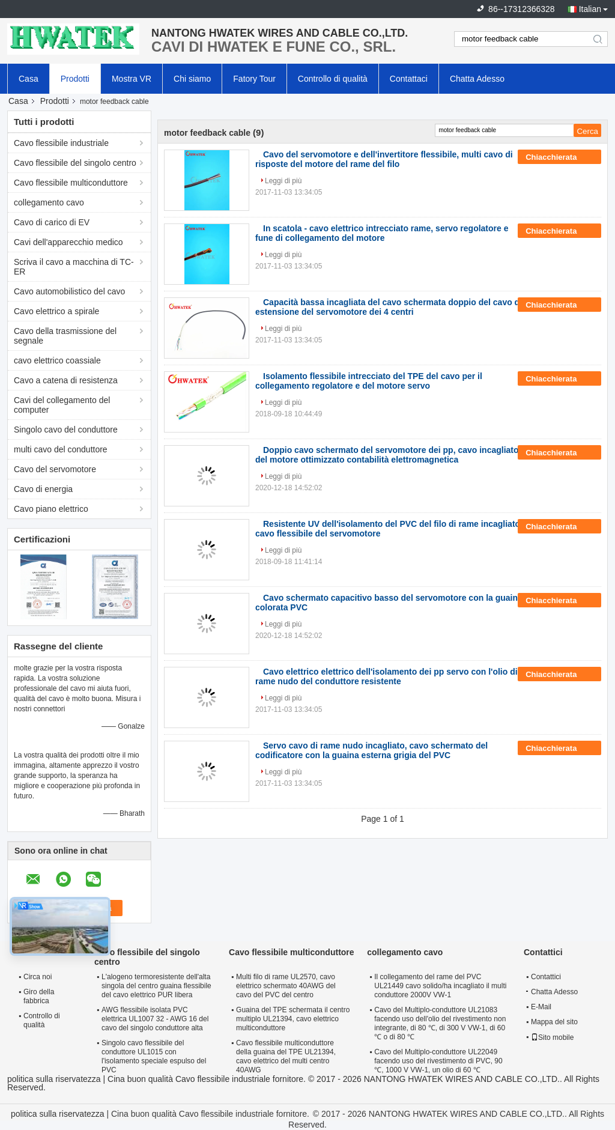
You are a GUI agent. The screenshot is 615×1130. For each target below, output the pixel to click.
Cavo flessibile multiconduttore (71, 182)
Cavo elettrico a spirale (56, 311)
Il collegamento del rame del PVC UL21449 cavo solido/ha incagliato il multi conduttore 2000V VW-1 (440, 986)
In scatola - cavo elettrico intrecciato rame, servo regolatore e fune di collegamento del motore (382, 233)
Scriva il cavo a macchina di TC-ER (74, 266)
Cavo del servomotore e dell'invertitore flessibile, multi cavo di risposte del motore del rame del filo (384, 159)
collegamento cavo (49, 202)
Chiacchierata (559, 157)
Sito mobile (552, 1037)
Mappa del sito (554, 1022)
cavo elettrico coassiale (57, 360)
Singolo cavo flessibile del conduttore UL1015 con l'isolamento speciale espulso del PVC (153, 1056)
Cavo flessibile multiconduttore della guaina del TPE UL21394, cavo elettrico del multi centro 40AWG (286, 1056)
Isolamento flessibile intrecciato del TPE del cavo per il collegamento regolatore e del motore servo (368, 380)
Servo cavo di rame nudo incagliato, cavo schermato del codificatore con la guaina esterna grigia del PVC (371, 750)
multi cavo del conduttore (61, 449)
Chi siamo (192, 79)
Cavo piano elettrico (51, 509)
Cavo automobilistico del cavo (69, 291)
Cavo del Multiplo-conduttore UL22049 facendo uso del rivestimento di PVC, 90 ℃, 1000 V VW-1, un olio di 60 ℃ (438, 1061)
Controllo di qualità (333, 79)
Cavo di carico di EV (51, 222)
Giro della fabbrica (38, 996)
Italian (590, 9)
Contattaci (409, 79)
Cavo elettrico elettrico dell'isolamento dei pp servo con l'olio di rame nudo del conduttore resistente (386, 676)
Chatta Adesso (477, 79)
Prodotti (75, 79)
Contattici (546, 977)
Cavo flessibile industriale (61, 143)
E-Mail (541, 1007)
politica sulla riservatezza (54, 1079)
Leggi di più (283, 181)
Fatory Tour (254, 79)
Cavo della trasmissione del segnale (65, 335)
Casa (28, 79)
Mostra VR (131, 79)
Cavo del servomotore (55, 469)
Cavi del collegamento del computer (62, 405)
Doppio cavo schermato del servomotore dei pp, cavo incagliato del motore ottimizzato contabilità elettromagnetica (387, 454)
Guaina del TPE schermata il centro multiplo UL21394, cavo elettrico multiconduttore (293, 1019)
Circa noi (37, 977)
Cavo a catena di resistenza (66, 380)
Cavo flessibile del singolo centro (75, 163)
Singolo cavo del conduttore (66, 429)
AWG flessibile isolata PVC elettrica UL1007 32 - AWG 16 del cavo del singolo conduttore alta (154, 1019)
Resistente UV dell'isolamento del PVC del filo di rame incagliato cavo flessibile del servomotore (387, 528)
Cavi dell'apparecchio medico (68, 242)
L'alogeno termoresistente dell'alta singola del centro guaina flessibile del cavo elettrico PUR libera (156, 986)
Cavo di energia (43, 489)
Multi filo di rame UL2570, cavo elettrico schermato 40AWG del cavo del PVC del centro (286, 986)
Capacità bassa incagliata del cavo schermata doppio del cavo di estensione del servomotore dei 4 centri (388, 307)
